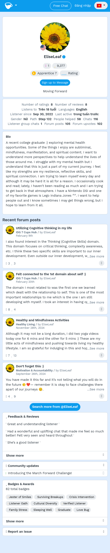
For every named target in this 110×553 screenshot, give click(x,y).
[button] (101, 5)
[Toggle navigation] (10, 6)
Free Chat (60, 6)
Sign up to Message (55, 82)
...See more (95, 256)
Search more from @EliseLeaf (55, 407)
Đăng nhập (83, 5)
